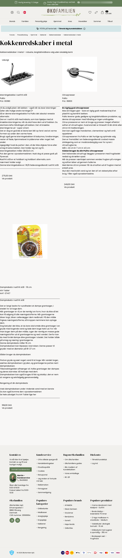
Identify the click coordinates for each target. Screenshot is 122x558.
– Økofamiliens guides (72, 463)
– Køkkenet (41, 524)
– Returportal (41, 475)
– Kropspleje (41, 520)
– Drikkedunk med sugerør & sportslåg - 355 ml (101, 531)
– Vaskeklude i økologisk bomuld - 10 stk (100, 525)
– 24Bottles (68, 528)
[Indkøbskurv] (106, 12)
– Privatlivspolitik (43, 467)
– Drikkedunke (42, 508)
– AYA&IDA (67, 505)
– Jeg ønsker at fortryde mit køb (46, 479)
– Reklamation (42, 485)
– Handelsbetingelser (45, 463)
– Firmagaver (41, 488)
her (34, 394)
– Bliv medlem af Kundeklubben (70, 468)
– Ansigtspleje (42, 516)
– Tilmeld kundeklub (98, 459)
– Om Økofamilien (71, 459)
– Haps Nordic (69, 524)
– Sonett (67, 520)
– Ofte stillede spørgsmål (46, 459)
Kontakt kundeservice (21, 469)
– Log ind (94, 463)
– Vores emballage (71, 473)
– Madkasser (41, 512)
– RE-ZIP (66, 477)
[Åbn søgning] (18, 12)
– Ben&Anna (68, 516)
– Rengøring (41, 527)
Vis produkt (7, 178)
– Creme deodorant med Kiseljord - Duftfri (100, 506)
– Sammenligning (43, 492)
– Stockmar (68, 513)
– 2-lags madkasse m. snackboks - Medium (99, 518)
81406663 (24, 480)
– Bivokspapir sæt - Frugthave (98, 537)
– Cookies (40, 471)
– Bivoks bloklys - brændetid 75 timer (98, 512)
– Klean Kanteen (70, 509)
